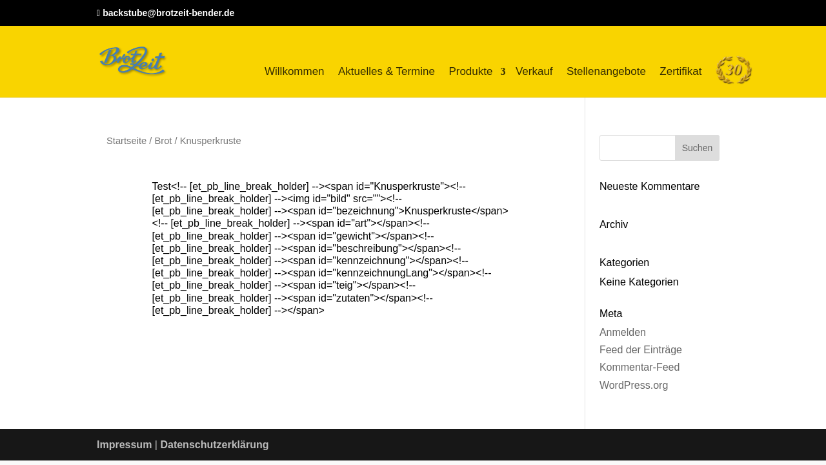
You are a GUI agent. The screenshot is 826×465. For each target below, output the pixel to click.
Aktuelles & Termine (386, 71)
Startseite (126, 141)
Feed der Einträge (640, 349)
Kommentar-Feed (639, 367)
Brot (163, 141)
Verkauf (534, 71)
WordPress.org (633, 385)
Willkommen (295, 71)
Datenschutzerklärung (214, 444)
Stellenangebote (606, 71)
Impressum (124, 444)
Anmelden (622, 332)
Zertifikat (680, 71)
